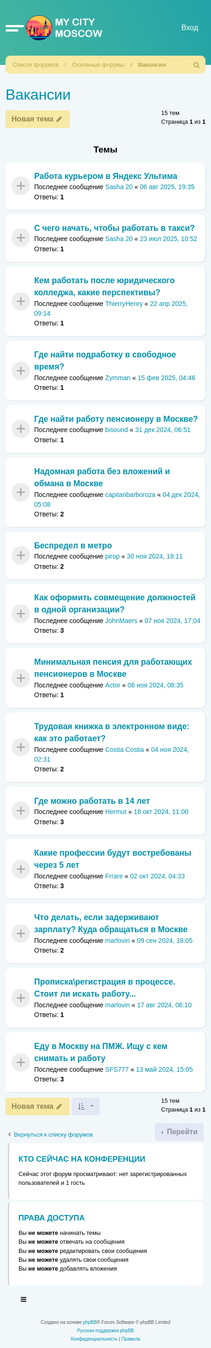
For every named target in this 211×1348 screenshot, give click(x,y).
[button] (15, 28)
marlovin (117, 940)
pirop (112, 556)
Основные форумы (98, 64)
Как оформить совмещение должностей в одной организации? (115, 603)
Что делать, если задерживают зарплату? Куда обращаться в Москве (110, 923)
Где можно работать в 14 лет (92, 801)
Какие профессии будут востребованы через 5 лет (112, 859)
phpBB (90, 1322)
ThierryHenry (124, 303)
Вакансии (152, 64)
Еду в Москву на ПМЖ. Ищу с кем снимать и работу (101, 1052)
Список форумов (35, 64)
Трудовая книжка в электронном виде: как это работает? (111, 732)
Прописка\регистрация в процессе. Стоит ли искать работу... (104, 987)
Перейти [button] (181, 1132)
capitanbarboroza (130, 494)
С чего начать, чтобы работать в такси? (114, 228)
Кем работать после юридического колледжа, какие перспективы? (104, 286)
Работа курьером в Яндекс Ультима (105, 176)
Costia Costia (124, 749)
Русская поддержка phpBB (105, 1330)
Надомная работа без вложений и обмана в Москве (102, 477)
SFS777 (117, 1069)
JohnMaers (121, 620)
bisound (116, 429)
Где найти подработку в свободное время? (105, 360)
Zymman (118, 378)
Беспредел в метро (73, 545)
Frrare (114, 876)
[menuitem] (197, 64)
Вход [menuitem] (189, 28)
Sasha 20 (119, 187)
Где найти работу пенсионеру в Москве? (116, 419)
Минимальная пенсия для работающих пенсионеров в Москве (113, 668)
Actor (113, 685)
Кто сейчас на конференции (81, 1159)
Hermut (116, 811)
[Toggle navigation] (24, 1300)
